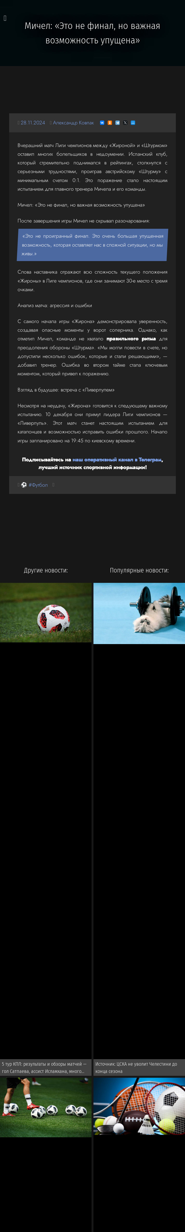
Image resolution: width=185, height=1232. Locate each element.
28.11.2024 (33, 122)
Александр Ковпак (73, 122)
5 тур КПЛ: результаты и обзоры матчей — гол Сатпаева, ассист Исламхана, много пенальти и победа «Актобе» (44, 1068)
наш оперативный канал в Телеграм (117, 459)
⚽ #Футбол (34, 485)
